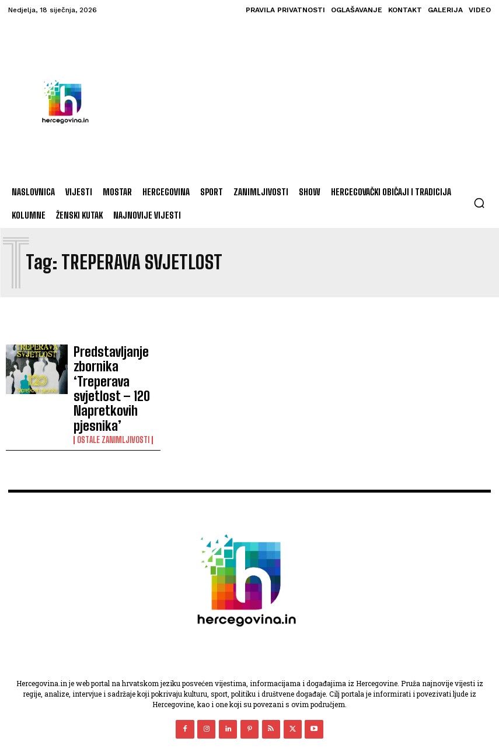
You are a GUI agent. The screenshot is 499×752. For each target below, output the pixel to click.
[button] (479, 203)
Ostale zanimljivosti (113, 392)
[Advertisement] (290, 101)
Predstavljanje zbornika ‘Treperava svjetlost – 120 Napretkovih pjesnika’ (116, 365)
